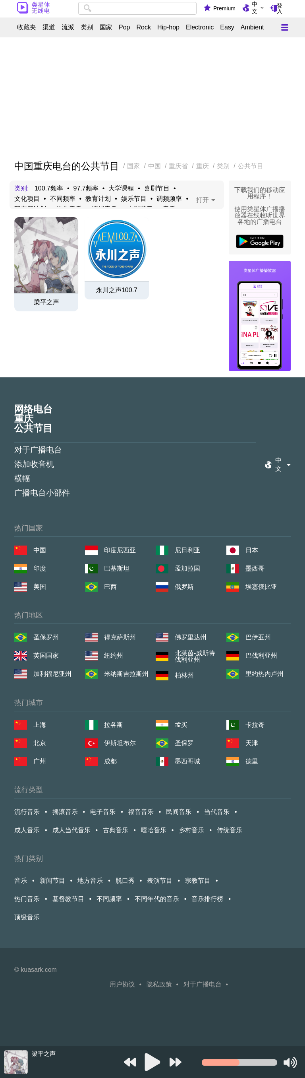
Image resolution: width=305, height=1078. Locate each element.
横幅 (22, 478)
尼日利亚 (187, 550)
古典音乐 (115, 830)
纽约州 (113, 655)
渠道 (48, 27)
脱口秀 (125, 880)
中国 (39, 550)
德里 (251, 761)
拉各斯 (113, 724)
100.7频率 (49, 188)
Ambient (252, 27)
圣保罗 (184, 743)
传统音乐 (229, 830)
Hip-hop (168, 27)
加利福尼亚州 (52, 673)
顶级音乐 (27, 917)
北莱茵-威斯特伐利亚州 (195, 656)
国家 (106, 27)
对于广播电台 (38, 449)
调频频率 (169, 199)
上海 (39, 724)
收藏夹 (26, 27)
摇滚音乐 (65, 811)
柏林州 (184, 675)
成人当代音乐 (71, 830)
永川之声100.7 (116, 290)
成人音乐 (27, 830)
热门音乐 (27, 898)
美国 (39, 586)
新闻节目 (52, 880)
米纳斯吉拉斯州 (126, 673)
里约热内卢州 (264, 673)
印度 (39, 568)
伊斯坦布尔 (120, 743)
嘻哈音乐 (153, 830)
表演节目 (159, 880)
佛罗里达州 (191, 637)
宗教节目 (197, 880)
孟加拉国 (187, 568)
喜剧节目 (157, 188)
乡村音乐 (191, 830)
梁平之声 (46, 302)
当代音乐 (217, 811)
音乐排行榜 (207, 898)
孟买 (181, 724)
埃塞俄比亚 (261, 586)
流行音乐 (27, 811)
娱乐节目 (134, 199)
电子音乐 (103, 811)
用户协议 (122, 984)
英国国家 (46, 655)
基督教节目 (68, 898)
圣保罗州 (46, 637)
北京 (39, 743)
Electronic (200, 27)
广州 (39, 761)
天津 (251, 743)
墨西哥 (254, 568)
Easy (227, 27)
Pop (124, 27)
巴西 (110, 586)
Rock (143, 27)
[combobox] (137, 8)
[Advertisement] (152, 99)
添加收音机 (34, 464)
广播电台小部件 (42, 492)
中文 (254, 7)
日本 (251, 550)
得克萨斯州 (120, 637)
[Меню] (285, 27)
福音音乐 (141, 811)
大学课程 (121, 188)
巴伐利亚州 (261, 655)
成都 (110, 761)
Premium (224, 8)
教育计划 (98, 199)
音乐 (20, 880)
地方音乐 (90, 880)
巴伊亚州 (258, 637)
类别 (87, 27)
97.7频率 (85, 188)
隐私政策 (159, 984)
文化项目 (27, 199)
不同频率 (62, 199)
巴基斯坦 (116, 568)
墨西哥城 (187, 761)
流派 (68, 27)
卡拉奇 (254, 724)
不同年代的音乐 (157, 898)
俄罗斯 (184, 586)
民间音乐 (178, 811)
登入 (279, 8)
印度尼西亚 (120, 550)
